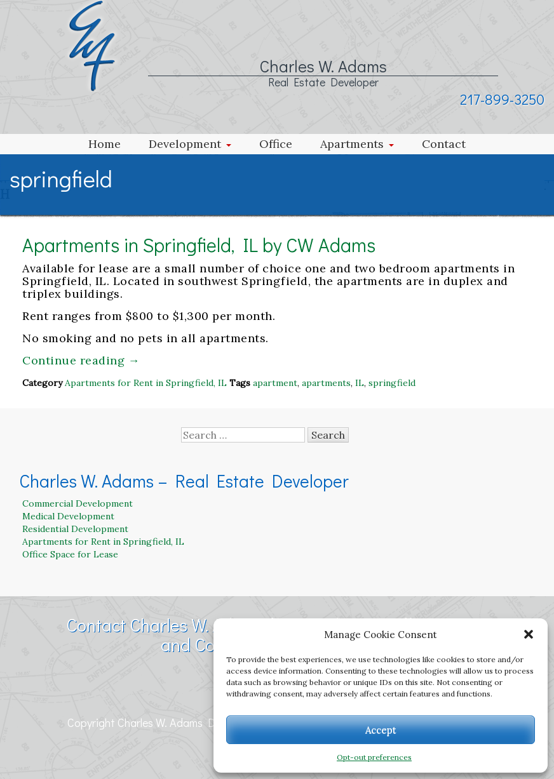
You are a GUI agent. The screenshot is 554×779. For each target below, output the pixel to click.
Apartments (352, 143)
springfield (392, 383)
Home (104, 143)
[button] (528, 634)
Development (185, 143)
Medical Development (68, 516)
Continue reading (81, 360)
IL (359, 383)
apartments (326, 383)
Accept (380, 730)
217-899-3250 (502, 99)
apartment (275, 383)
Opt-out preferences (374, 757)
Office (275, 143)
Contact (444, 143)
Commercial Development (77, 503)
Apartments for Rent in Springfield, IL (146, 383)
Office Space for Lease (70, 554)
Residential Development (75, 529)
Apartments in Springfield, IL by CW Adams (198, 244)
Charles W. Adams (323, 66)
